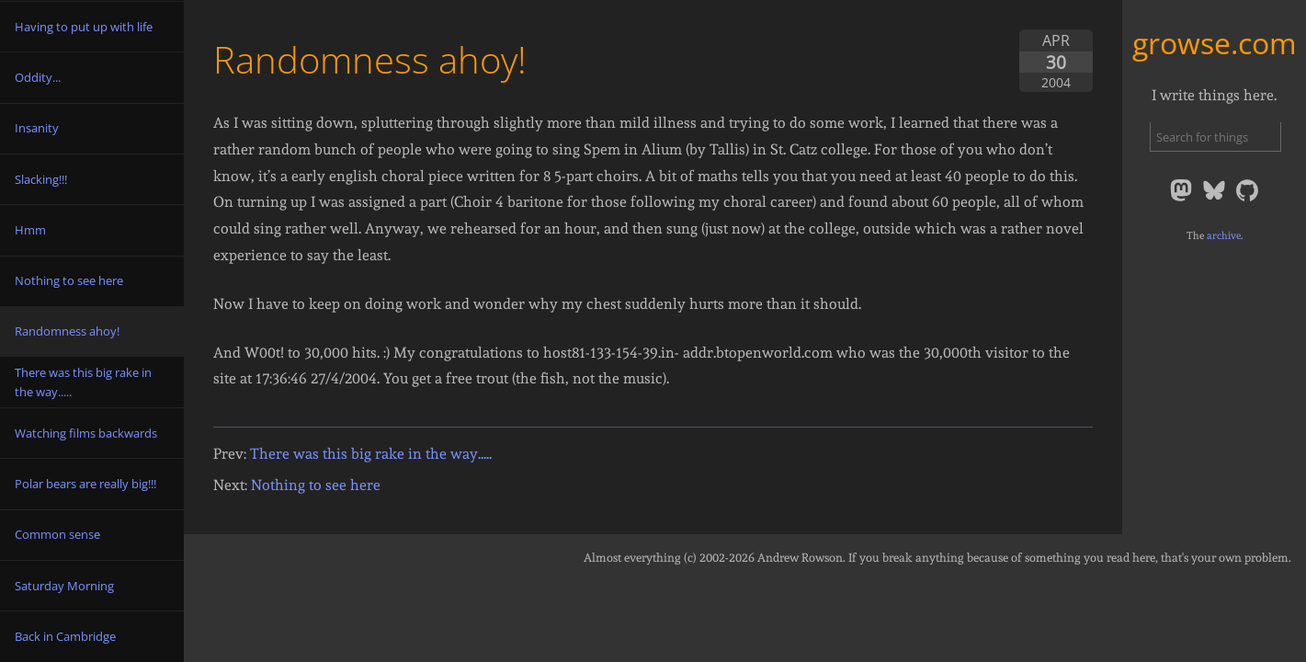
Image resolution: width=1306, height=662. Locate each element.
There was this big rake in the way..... (371, 453)
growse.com (1214, 43)
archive (1224, 235)
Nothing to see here (315, 485)
